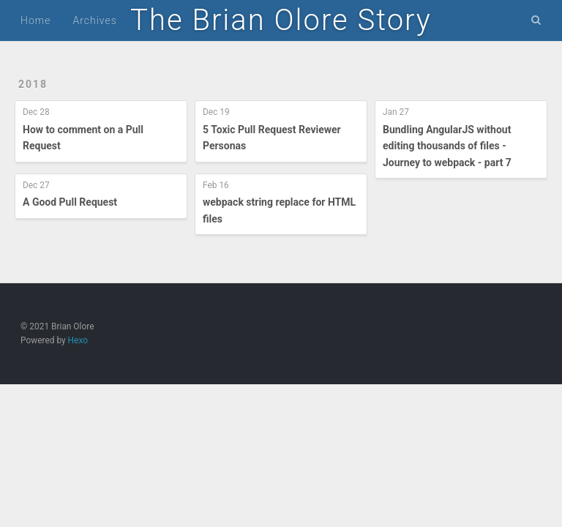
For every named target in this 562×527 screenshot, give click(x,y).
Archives (94, 20)
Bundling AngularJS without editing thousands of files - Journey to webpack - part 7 (447, 146)
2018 (33, 84)
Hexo (78, 340)
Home (35, 20)
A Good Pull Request (70, 202)
